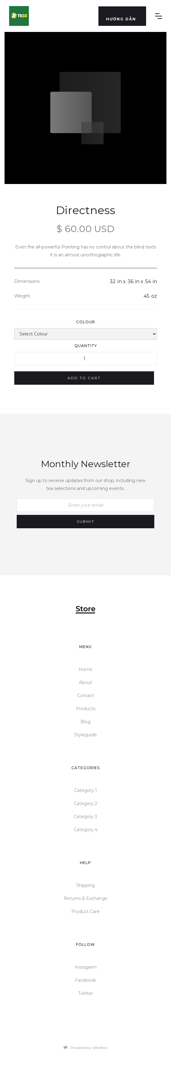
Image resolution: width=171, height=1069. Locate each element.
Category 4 (85, 829)
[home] (19, 16)
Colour (85, 322)
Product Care (85, 911)
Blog (85, 721)
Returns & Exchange (86, 898)
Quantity (85, 345)
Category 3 (85, 816)
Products (85, 708)
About (85, 682)
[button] (122, 16)
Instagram (86, 967)
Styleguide (85, 735)
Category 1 (85, 790)
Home (85, 669)
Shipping (85, 885)
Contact (85, 695)
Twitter (85, 993)
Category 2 (85, 803)
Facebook (85, 980)
